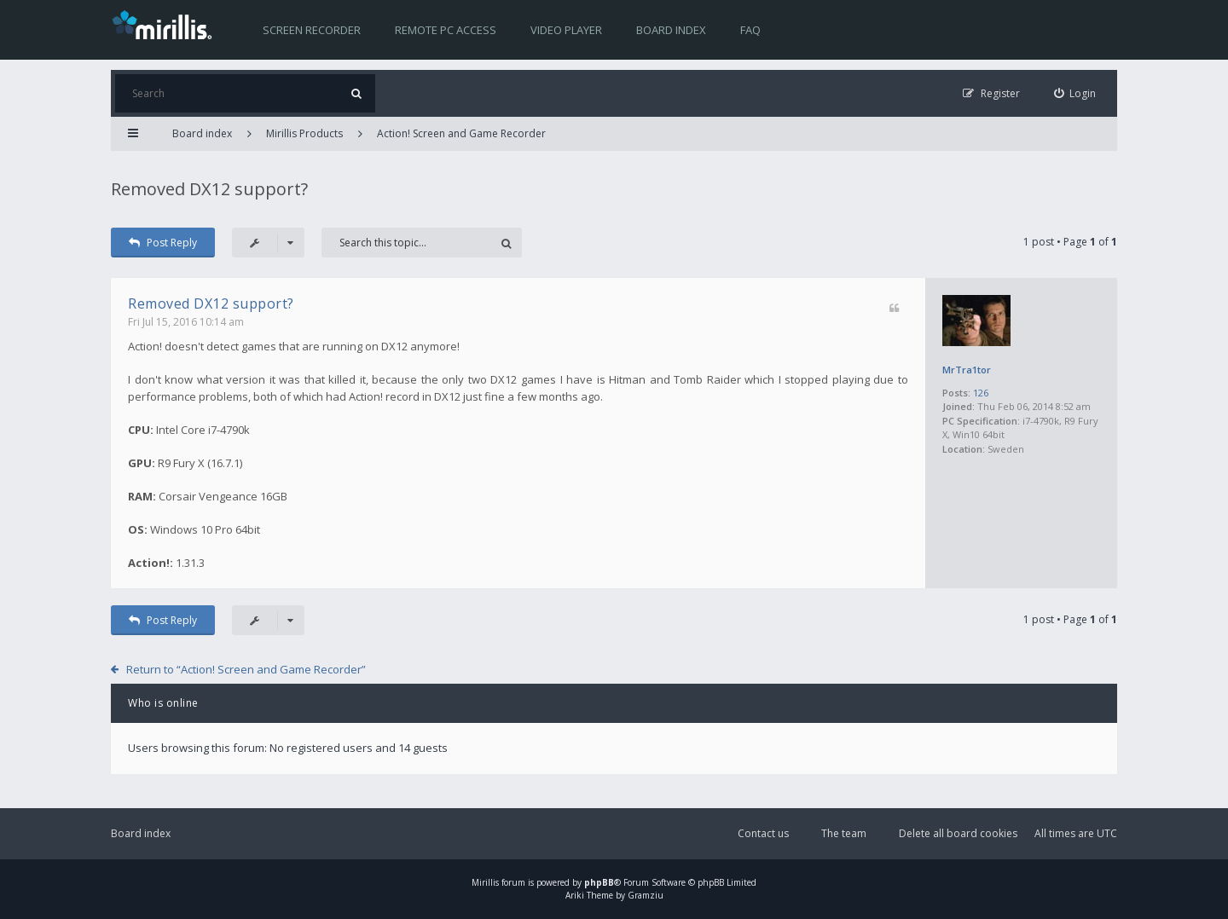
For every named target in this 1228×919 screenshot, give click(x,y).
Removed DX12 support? (209, 188)
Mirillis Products (304, 133)
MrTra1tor (966, 369)
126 (980, 392)
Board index (671, 30)
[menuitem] (1075, 93)
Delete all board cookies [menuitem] (958, 833)
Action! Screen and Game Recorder (461, 133)
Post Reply (163, 242)
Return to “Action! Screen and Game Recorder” (246, 669)
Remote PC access (445, 30)
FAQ (750, 30)
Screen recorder (312, 30)
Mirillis (485, 882)
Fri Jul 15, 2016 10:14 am (186, 322)
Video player (566, 30)
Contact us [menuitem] (763, 833)
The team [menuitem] (843, 833)
